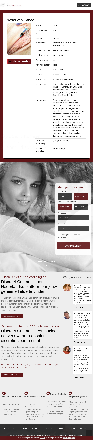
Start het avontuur (12, 375)
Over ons (72, 428)
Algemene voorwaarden (30, 428)
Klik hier (42, 438)
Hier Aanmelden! (19, 61)
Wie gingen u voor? (10, 213)
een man (81, 196)
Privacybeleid (49, 428)
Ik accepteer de (69, 236)
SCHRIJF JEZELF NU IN (12, 316)
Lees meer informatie (46, 261)
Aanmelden (73, 245)
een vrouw (66, 196)
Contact (83, 428)
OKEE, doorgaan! (69, 438)
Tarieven (61, 428)
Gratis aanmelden (10, 428)
